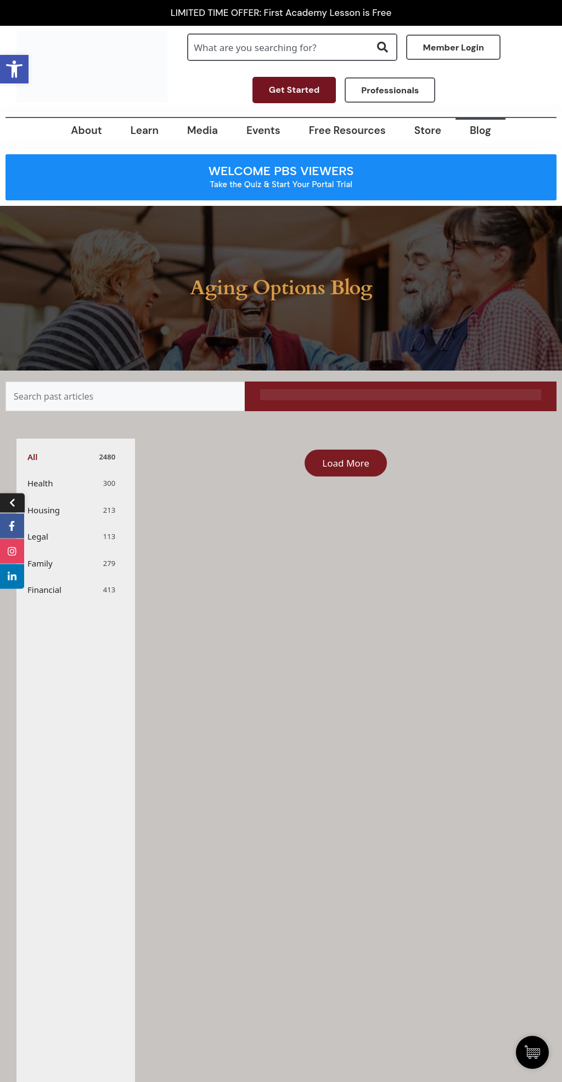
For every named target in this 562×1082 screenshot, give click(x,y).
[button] (14, 69)
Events (263, 130)
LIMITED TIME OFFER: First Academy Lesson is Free (281, 13)
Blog (480, 130)
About (86, 130)
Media (202, 130)
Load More (345, 463)
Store (427, 130)
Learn (145, 130)
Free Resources (347, 130)
